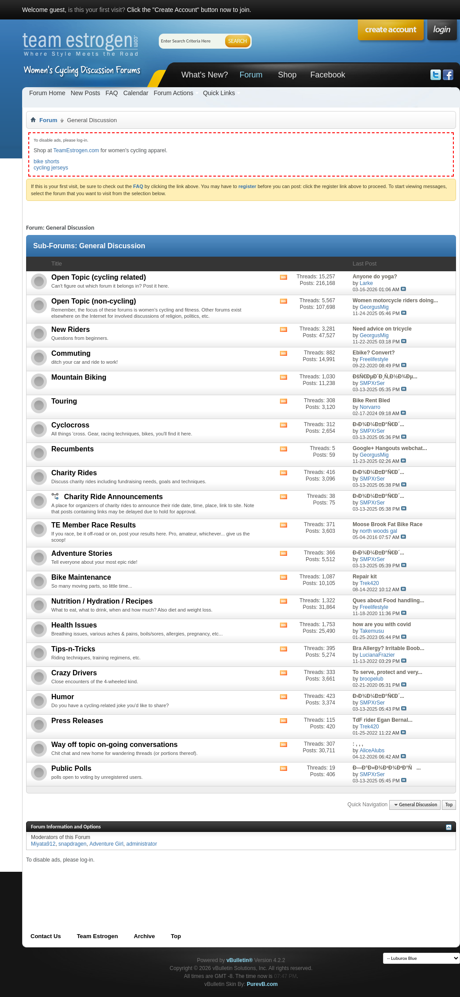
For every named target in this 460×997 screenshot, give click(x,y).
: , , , (358, 744)
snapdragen (72, 844)
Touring (64, 401)
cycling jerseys (51, 168)
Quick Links (219, 92)
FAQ (112, 92)
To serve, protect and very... (387, 672)
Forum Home (47, 92)
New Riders (70, 329)
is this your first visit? (96, 9)
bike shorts (46, 161)
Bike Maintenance (81, 577)
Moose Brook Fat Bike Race (387, 524)
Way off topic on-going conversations (114, 744)
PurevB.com (262, 984)
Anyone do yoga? (375, 276)
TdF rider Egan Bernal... (382, 720)
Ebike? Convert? (374, 353)
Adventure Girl (106, 844)
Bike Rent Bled (371, 400)
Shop (287, 74)
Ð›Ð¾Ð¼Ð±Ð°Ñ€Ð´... (378, 424)
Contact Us (46, 936)
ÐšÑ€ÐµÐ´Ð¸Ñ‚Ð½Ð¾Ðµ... (385, 376)
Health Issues (74, 625)
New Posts (85, 92)
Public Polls (71, 768)
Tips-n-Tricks (73, 649)
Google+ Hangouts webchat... (390, 448)
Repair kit (365, 577)
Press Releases (77, 720)
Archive (144, 936)
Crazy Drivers (74, 673)
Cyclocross (70, 425)
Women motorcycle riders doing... (395, 300)
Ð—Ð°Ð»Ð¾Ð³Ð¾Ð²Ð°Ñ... (387, 768)
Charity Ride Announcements (113, 496)
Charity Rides (74, 473)
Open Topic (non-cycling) (93, 301)
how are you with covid (382, 624)
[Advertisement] (187, 883)
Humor (62, 697)
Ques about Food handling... (388, 600)
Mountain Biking (78, 377)
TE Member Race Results (93, 525)
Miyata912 (43, 844)
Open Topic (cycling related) (98, 277)
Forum (250, 74)
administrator (141, 844)
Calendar (136, 92)
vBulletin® (239, 960)
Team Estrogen (97, 936)
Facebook (327, 74)
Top (448, 805)
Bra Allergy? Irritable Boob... (388, 648)
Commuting (71, 353)
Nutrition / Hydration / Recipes (102, 601)
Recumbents (72, 449)
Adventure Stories (81, 553)
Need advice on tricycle (382, 329)
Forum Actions (173, 92)
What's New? (204, 74)
